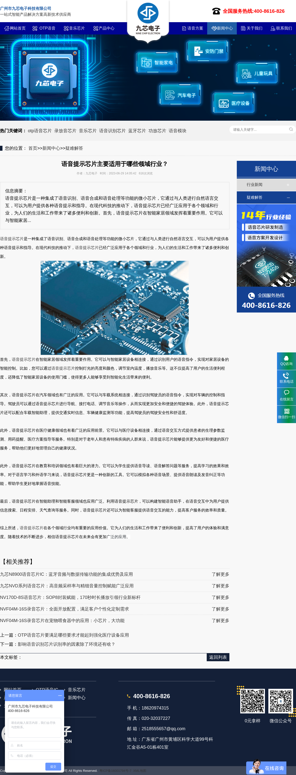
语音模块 (177, 130)
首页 (32, 148)
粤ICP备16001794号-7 (115, 771)
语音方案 (195, 28)
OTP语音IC (47, 30)
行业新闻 (254, 184)
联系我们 (284, 28)
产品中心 (106, 28)
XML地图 (139, 771)
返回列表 (218, 657)
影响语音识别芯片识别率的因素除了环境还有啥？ (66, 644)
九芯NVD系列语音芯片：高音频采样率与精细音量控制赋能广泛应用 (67, 585)
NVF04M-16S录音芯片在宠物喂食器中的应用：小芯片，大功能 (62, 620)
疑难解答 (74, 148)
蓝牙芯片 (137, 130)
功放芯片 (157, 130)
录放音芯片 (65, 130)
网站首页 (18, 28)
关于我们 (254, 28)
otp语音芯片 (40, 130)
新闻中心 (225, 28)
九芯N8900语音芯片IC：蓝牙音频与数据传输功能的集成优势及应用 (66, 574)
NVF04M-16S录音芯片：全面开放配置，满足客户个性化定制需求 (64, 609)
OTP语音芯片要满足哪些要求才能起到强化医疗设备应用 (73, 635)
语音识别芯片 (112, 130)
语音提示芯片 (12, 239)
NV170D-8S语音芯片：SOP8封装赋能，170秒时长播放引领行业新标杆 (70, 597)
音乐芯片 (77, 28)
